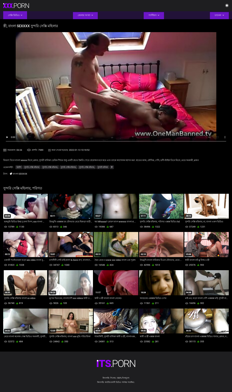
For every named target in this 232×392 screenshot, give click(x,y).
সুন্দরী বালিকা (103, 167)
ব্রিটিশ (19, 167)
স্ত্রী (112, 167)
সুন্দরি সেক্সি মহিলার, (50, 167)
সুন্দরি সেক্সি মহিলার (31, 167)
